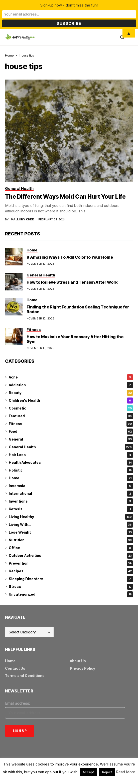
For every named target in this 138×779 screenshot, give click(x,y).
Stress (71, 587)
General (71, 439)
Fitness (71, 424)
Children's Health (71, 401)
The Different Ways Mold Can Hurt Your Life (65, 196)
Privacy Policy (82, 668)
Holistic (71, 470)
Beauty (71, 393)
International (71, 494)
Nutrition (71, 540)
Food (71, 432)
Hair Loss (71, 455)
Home (9, 55)
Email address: (17, 703)
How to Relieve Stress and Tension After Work (72, 282)
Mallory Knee (22, 219)
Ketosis (71, 509)
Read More (125, 771)
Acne (71, 377)
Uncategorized (71, 594)
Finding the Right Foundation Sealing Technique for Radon (78, 309)
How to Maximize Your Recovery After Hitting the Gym (75, 339)
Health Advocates (71, 463)
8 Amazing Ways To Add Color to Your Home (70, 257)
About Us (78, 661)
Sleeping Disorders (71, 579)
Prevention (71, 563)
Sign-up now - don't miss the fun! (69, 5)
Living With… (71, 525)
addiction (71, 385)
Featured (71, 416)
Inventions (71, 501)
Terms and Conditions (25, 675)
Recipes (71, 571)
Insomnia (71, 486)
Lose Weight (71, 532)
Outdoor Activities (71, 556)
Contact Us (15, 668)
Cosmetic (71, 408)
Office (71, 548)
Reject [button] (107, 772)
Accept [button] (88, 772)
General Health (71, 447)
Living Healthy (71, 517)
